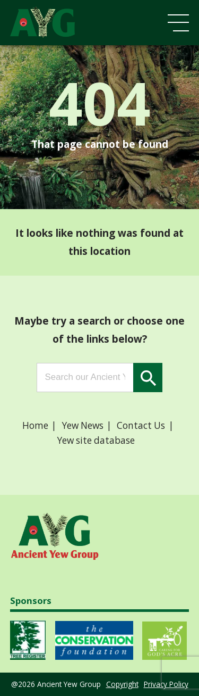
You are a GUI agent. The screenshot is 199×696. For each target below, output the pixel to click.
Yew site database (96, 440)
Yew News (82, 425)
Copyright (122, 684)
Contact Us (141, 425)
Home (35, 425)
